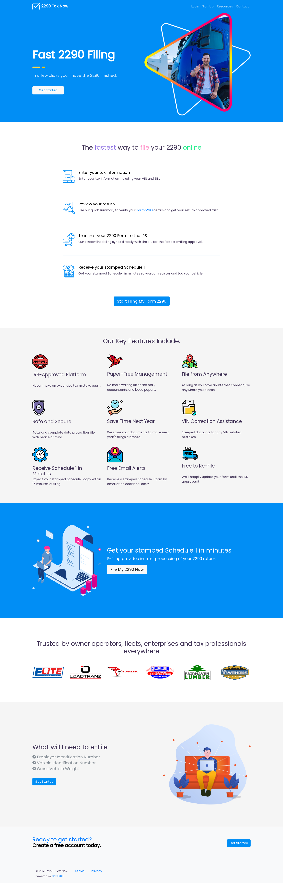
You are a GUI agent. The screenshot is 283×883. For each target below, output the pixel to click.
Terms (79, 871)
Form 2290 (144, 210)
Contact (242, 6)
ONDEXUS (57, 876)
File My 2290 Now (127, 569)
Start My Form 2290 (141, 301)
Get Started (48, 90)
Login (195, 6)
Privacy (96, 871)
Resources (225, 6)
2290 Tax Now (50, 6)
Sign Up (208, 6)
